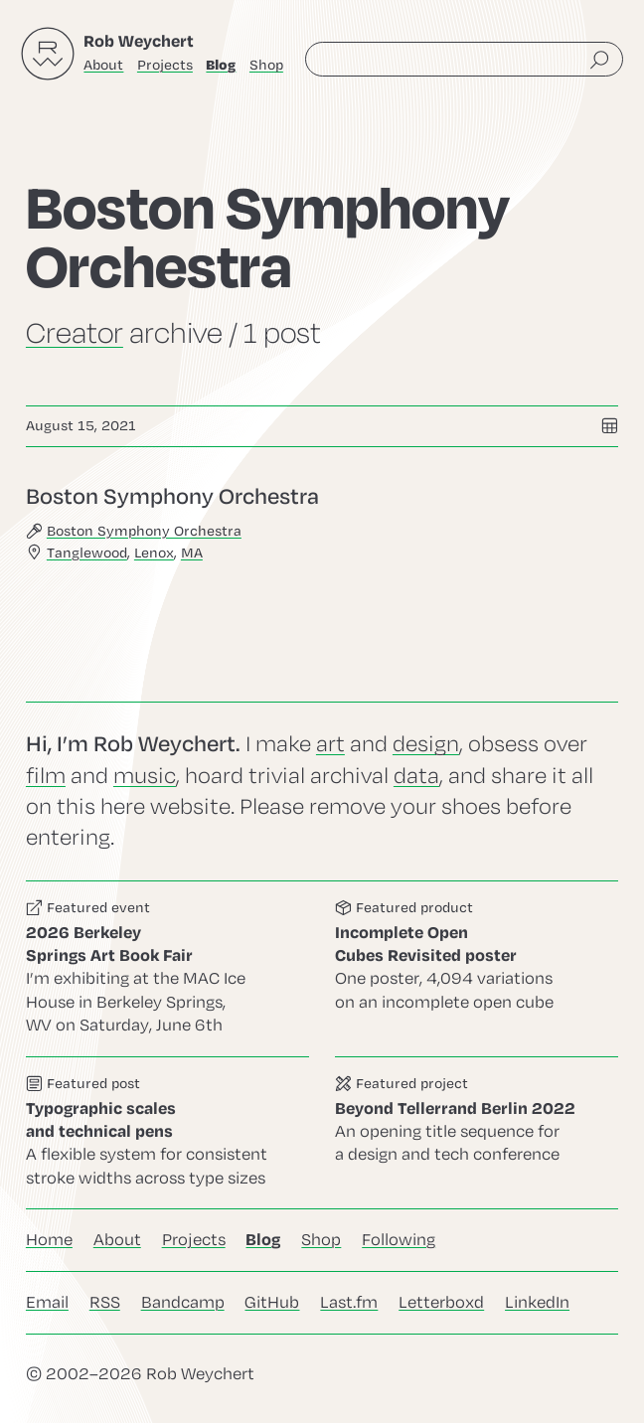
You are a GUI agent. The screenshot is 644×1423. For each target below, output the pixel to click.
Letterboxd (441, 1303)
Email (47, 1303)
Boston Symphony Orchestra (144, 530)
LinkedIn (537, 1303)
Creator (74, 333)
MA (192, 552)
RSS (104, 1303)
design (426, 744)
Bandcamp (183, 1303)
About (103, 65)
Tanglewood (87, 552)
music (144, 776)
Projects (165, 65)
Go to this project (476, 1132)
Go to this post (322, 522)
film (46, 776)
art (330, 744)
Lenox (154, 552)
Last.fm (349, 1303)
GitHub (271, 1303)
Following (398, 1240)
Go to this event (167, 968)
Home (49, 1240)
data (416, 776)
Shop (266, 65)
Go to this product (476, 968)
